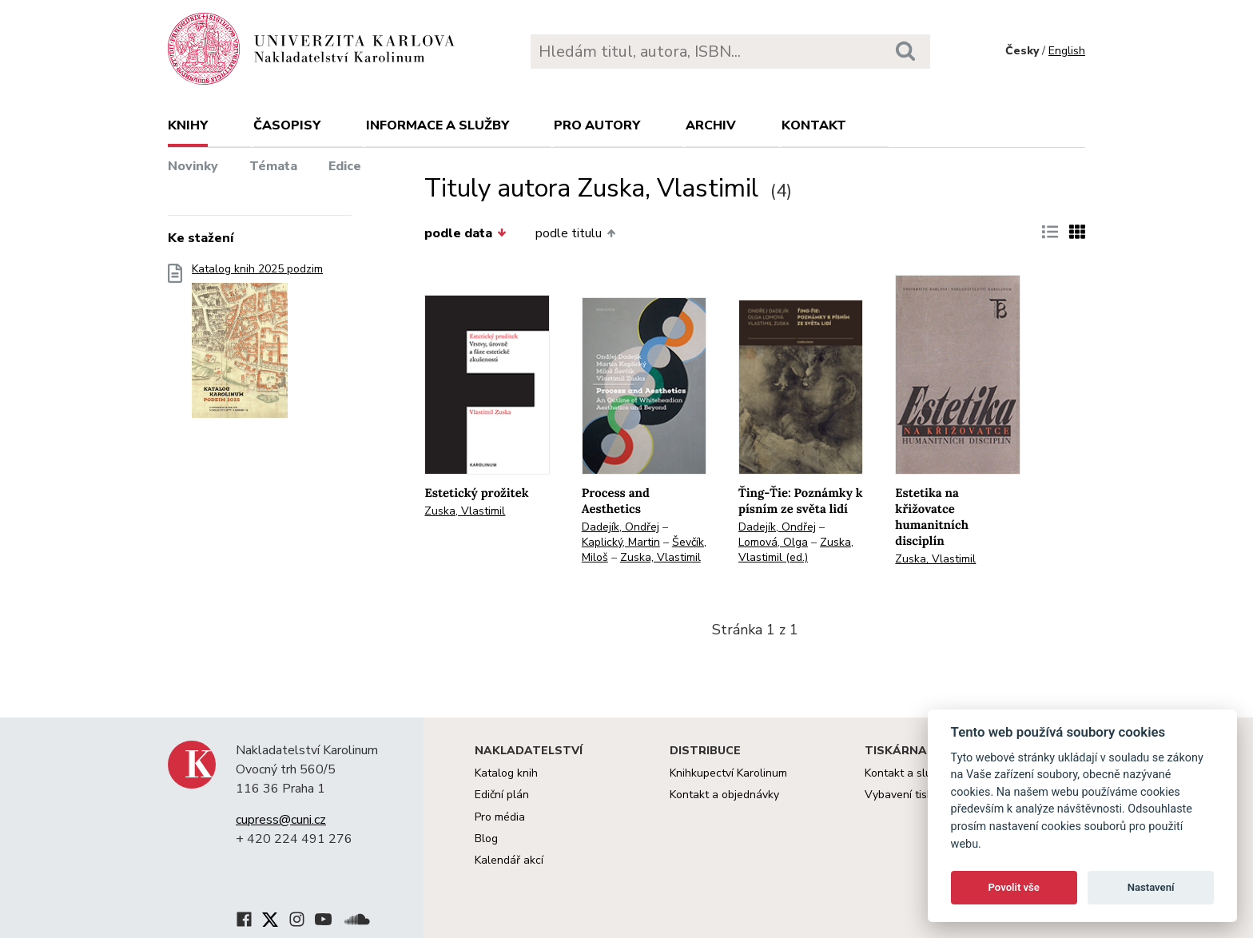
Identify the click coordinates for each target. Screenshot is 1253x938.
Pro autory (597, 125)
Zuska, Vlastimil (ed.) (795, 550)
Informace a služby (437, 125)
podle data (465, 233)
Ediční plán (502, 794)
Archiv (711, 125)
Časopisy (286, 125)
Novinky (193, 166)
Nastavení (1151, 887)
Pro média (500, 817)
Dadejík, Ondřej (620, 527)
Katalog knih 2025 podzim (257, 345)
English (1066, 50)
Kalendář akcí (509, 860)
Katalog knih (506, 773)
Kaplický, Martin (621, 542)
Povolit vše (1014, 887)
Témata (273, 166)
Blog (486, 838)
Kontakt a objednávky (724, 794)
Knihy (188, 125)
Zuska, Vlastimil (464, 511)
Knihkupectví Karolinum (728, 773)
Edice (344, 166)
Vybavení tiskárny (910, 794)
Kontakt (814, 125)
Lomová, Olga (773, 542)
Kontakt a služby (907, 773)
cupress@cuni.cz (281, 820)
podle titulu (575, 233)
